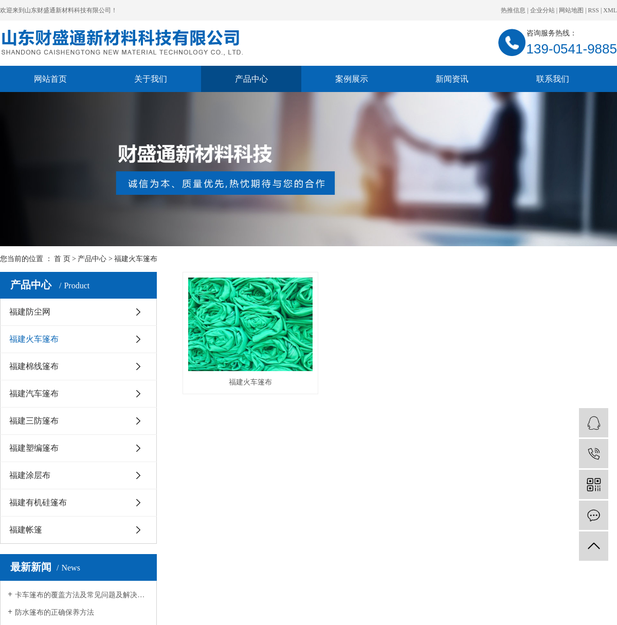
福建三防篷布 (34, 420)
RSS (593, 10)
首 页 (62, 259)
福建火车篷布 (135, 259)
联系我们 (552, 79)
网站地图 (571, 10)
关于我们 (150, 79)
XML (610, 10)
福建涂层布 (29, 475)
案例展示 (351, 79)
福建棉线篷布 (34, 366)
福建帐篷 (25, 529)
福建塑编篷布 (34, 448)
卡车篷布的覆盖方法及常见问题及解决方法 (82, 595)
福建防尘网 (29, 311)
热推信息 (513, 10)
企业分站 (542, 10)
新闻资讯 (451, 79)
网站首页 (50, 79)
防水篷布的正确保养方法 (54, 612)
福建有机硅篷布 (38, 502)
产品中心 (251, 79)
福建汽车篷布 (34, 393)
